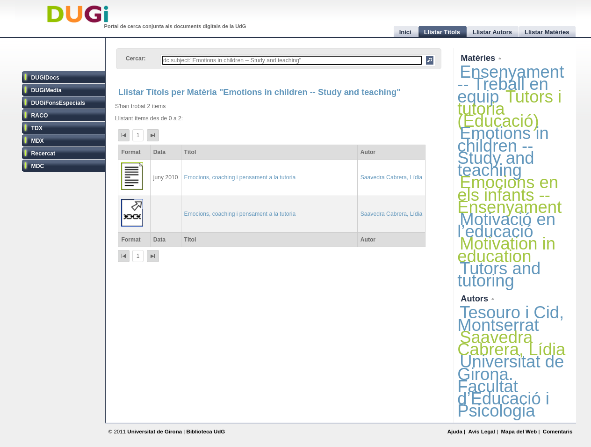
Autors (475, 298)
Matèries (479, 58)
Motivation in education (506, 249)
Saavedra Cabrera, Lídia (391, 177)
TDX (37, 128)
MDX (37, 141)
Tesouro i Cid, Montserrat (510, 318)
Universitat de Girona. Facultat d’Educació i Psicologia (510, 386)
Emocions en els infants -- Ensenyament (509, 194)
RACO (39, 115)
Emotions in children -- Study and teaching (503, 152)
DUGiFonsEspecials (58, 103)
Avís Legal (481, 431)
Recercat (43, 153)
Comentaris (558, 431)
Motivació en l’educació (506, 225)
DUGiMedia (46, 90)
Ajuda (454, 431)
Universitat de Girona (154, 431)
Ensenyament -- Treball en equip (510, 84)
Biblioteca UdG (206, 431)
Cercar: (136, 58)
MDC (37, 166)
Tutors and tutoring (499, 274)
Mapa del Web (519, 431)
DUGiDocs (45, 77)
